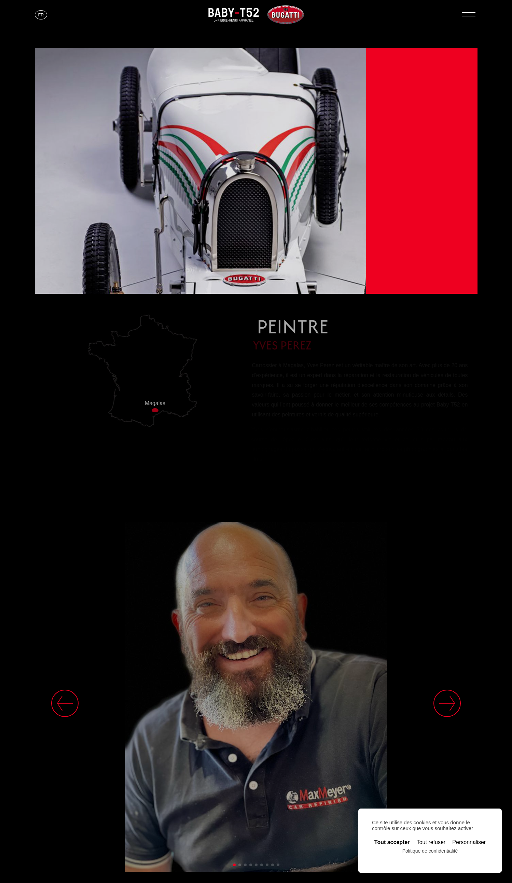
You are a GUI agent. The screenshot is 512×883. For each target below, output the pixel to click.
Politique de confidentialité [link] (430, 851)
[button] (234, 865)
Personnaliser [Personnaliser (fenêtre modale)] (469, 842)
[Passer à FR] (41, 15)
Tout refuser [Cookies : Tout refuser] (431, 842)
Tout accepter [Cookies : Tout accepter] (392, 842)
